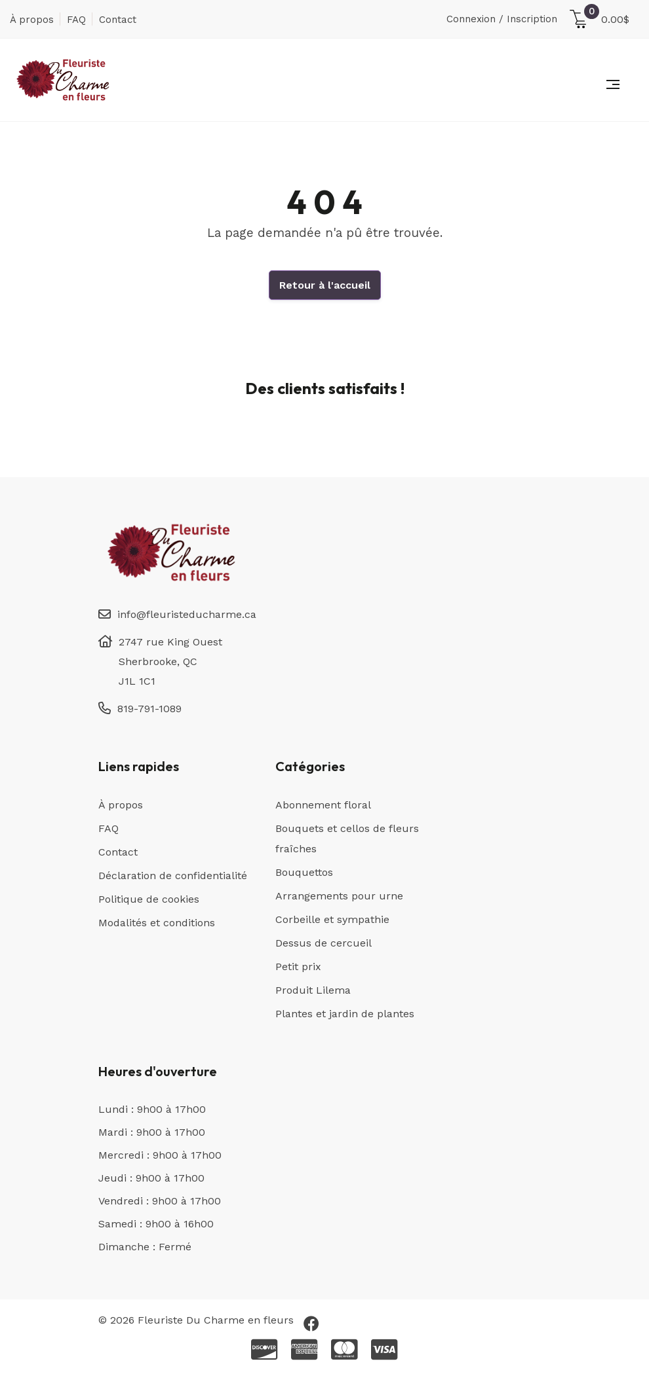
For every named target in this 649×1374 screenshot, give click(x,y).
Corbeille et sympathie (332, 919)
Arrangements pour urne (339, 896)
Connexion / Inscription (501, 19)
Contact (117, 20)
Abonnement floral (323, 805)
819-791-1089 (149, 708)
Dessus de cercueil (323, 943)
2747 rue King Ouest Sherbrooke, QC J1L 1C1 (170, 661)
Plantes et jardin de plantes (344, 1013)
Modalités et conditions (156, 922)
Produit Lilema (313, 990)
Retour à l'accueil (324, 285)
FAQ (76, 20)
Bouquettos (304, 872)
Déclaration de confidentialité (172, 875)
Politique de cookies (148, 899)
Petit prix (298, 966)
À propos (32, 20)
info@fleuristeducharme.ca (186, 614)
